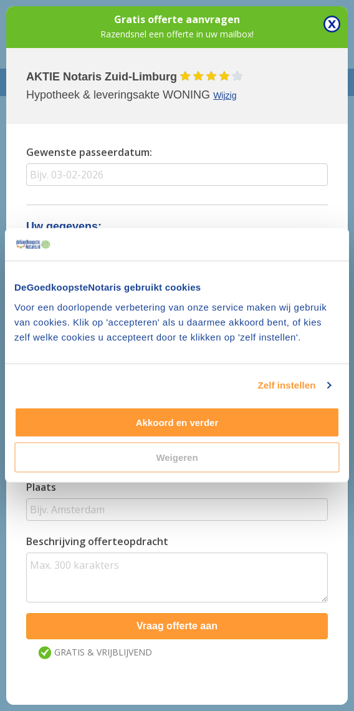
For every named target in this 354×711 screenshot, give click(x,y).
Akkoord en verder (177, 422)
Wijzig (224, 95)
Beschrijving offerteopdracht (97, 541)
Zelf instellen (286, 385)
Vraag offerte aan (177, 626)
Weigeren (177, 457)
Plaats (41, 487)
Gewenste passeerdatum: (89, 152)
